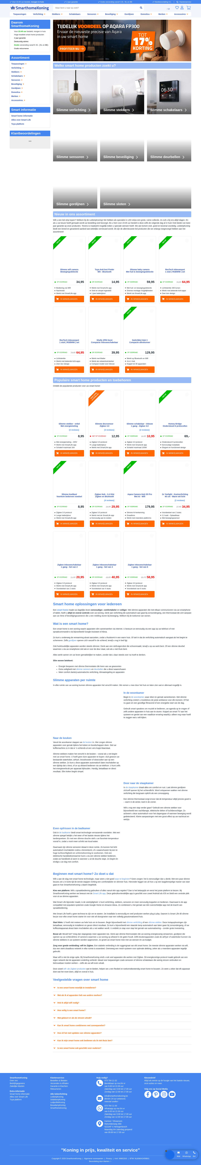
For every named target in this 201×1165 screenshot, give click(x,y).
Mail (178, 1156)
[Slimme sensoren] (75, 139)
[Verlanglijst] (177, 7)
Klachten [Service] (65, 1086)
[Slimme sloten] (145, 186)
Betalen (65, 1080)
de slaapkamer (133, 792)
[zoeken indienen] (140, 8)
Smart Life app (106, 900)
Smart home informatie (22, 115)
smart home (63, 610)
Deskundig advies (21, 41)
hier (45, 1135)
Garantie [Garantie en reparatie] (54, 1086)
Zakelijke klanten (17, 1086)
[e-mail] (99, 1098)
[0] (188, 7)
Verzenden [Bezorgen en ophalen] (55, 1083)
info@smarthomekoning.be (117, 1096)
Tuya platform (18, 124)
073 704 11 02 (110, 1080)
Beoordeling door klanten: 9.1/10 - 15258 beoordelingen (101, 1161)
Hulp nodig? (102, 1077)
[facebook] (147, 1110)
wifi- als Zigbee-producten (76, 981)
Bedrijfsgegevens (18, 1083)
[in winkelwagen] (69, 299)
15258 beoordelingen (30, 144)
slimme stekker (164, 929)
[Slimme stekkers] (122, 92)
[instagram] (164, 1110)
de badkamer (66, 839)
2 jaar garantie (20, 38)
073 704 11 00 (110, 1105)
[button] (81, 240)
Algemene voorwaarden (94, 1158)
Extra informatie (18, 1091)
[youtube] (172, 1110)
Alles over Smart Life (21, 119)
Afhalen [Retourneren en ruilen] (66, 1083)
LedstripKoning (57, 1096)
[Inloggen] (182, 7)
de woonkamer (139, 700)
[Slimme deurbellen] (169, 139)
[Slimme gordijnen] (75, 186)
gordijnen (83, 641)
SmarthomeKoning (19, 1077)
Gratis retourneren (22, 48)
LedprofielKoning (58, 1102)
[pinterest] (155, 1110)
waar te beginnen (128, 885)
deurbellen (102, 669)
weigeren (24, 1143)
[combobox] (95, 8)
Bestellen (54, 1080)
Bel (194, 1156)
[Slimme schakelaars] (169, 92)
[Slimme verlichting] (75, 92)
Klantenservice (184, 2)
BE (46, 45)
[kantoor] (99, 1123)
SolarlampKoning (58, 1099)
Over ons (14, 1080)
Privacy (110, 1158)
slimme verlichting (141, 929)
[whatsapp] (99, 1108)
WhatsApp (186, 1156)
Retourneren (56, 1089)
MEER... (45, 163)
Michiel (15, 179)
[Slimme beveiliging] (122, 139)
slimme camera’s (85, 669)
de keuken (90, 745)
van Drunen (17, 157)
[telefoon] (99, 1083)
